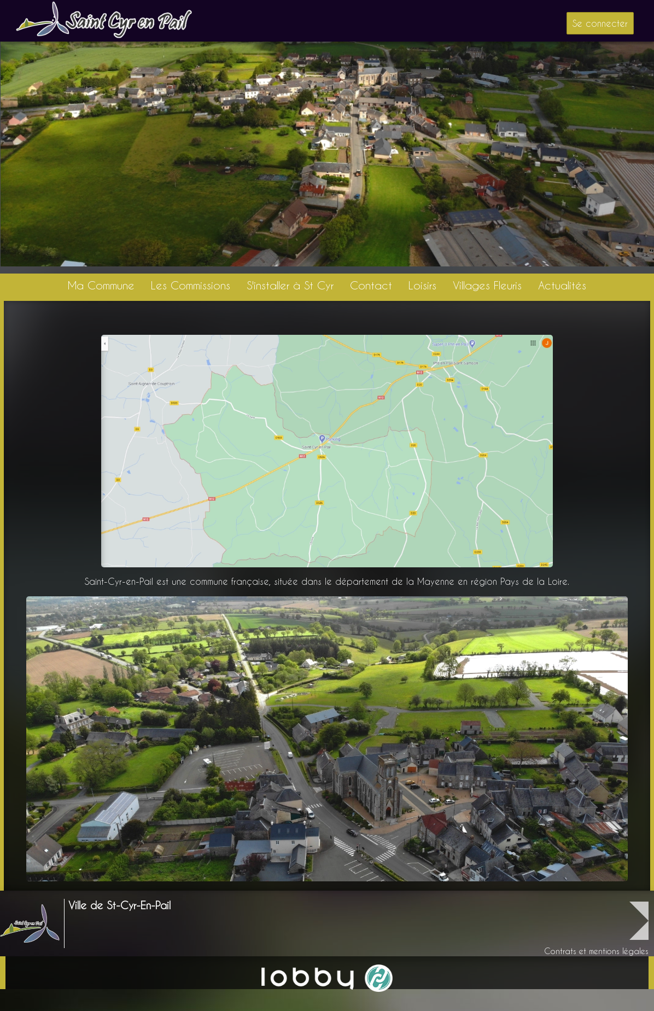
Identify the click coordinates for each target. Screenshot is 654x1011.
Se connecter (600, 23)
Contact (371, 285)
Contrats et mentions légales (596, 951)
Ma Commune (101, 285)
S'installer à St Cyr (290, 285)
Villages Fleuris (487, 285)
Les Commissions (190, 285)
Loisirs (422, 285)
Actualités (562, 285)
